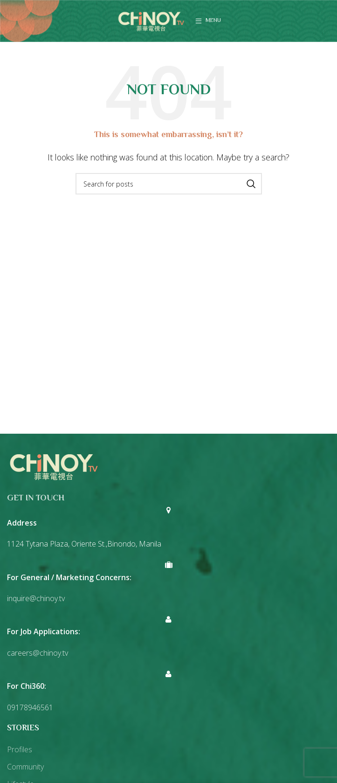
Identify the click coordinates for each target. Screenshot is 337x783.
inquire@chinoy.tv (36, 598)
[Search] (169, 183)
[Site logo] (151, 20)
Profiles (19, 749)
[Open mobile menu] (208, 21)
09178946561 (30, 707)
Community (25, 767)
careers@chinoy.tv (37, 653)
